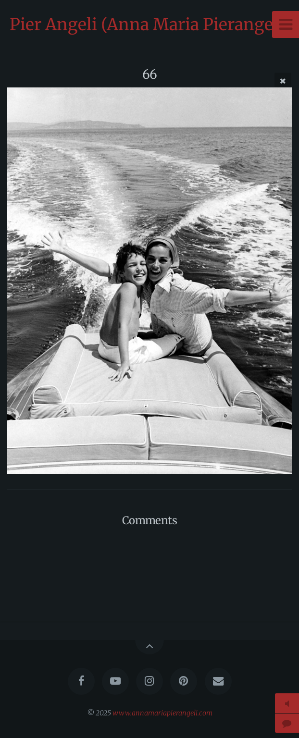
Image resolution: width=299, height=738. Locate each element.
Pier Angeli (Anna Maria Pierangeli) (150, 24)
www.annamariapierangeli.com (162, 713)
